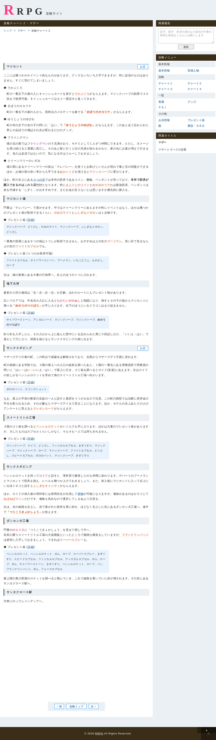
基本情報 (164, 70)
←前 (59, 706)
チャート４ (195, 89)
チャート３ (165, 89)
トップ (8, 30)
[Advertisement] (76, 47)
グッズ (192, 101)
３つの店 (39, 179)
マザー (22, 30)
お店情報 (164, 120)
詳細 (31, 219)
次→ (93, 706)
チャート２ (195, 83)
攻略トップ (76, 706)
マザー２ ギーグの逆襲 (172, 149)
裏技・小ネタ (196, 125)
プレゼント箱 (196, 120)
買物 (81, 493)
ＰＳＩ (162, 107)
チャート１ (165, 83)
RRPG (24, 10)
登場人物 (193, 70)
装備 (161, 101)
